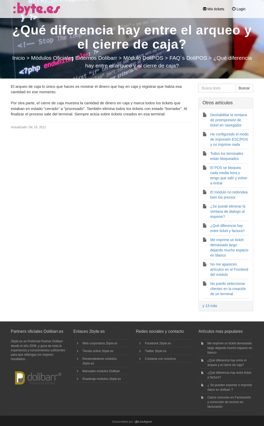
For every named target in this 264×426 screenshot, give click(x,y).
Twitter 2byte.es (156, 351)
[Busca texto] (217, 88)
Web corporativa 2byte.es (100, 343)
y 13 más (210, 306)
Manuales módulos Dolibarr (101, 371)
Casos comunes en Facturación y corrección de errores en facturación (229, 402)
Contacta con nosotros (160, 359)
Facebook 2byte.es (158, 343)
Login (238, 9)
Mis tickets (213, 9)
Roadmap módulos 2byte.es (101, 379)
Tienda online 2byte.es (97, 351)
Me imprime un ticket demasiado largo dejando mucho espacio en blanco (230, 348)
